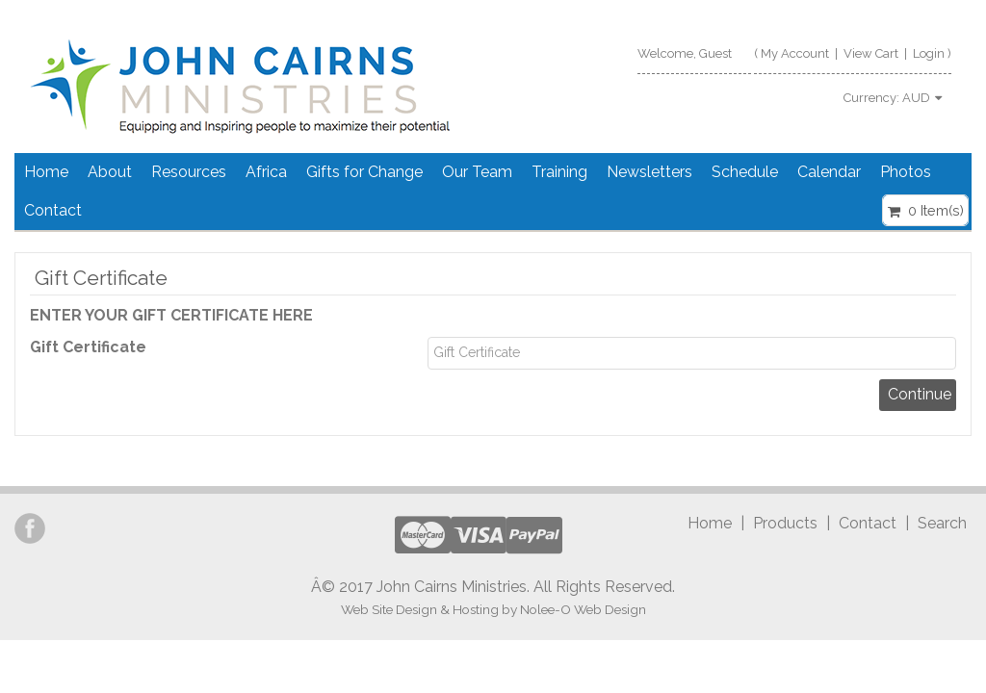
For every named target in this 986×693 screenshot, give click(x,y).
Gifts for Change (364, 172)
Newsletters (649, 172)
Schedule (745, 172)
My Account (795, 53)
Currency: (892, 97)
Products (785, 523)
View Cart (870, 53)
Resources (188, 172)
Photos (905, 172)
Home (46, 172)
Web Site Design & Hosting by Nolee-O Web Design (493, 609)
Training (559, 172)
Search (942, 523)
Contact (53, 210)
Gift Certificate (88, 347)
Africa (266, 172)
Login (929, 53)
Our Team (477, 172)
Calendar (829, 172)
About (110, 172)
